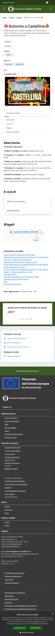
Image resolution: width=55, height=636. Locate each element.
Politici (7, 431)
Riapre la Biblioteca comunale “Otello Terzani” (19, 255)
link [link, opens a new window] (47, 624)
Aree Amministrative (12, 421)
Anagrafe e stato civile (12, 447)
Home (4, 17)
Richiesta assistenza (12, 583)
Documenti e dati (11, 437)
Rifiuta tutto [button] (36, 628)
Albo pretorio (9, 596)
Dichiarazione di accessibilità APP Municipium (20, 609)
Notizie (19, 17)
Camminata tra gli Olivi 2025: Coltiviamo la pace (20, 262)
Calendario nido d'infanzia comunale (16, 279)
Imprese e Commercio (12, 457)
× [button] (52, 614)
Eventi (7, 525)
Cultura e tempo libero (12, 450)
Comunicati (9, 510)
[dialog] (27, 624)
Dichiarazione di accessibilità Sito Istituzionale (21, 605)
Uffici (6, 424)
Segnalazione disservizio (13, 576)
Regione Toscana (9, 2)
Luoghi (7, 522)
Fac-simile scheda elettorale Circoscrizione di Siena (21, 277)
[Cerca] (50, 9)
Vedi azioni (9, 46)
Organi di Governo (11, 418)
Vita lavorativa (10, 454)
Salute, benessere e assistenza (15, 491)
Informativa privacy (11, 599)
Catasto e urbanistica (12, 463)
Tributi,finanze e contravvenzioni (16, 484)
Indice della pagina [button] (13, 113)
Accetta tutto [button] (19, 628)
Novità (11, 17)
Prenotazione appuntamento (14, 573)
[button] (27, 633)
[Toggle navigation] (4, 9)
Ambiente (8, 487)
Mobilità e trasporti (11, 468)
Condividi (8, 42)
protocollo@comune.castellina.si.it (18, 551)
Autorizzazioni (10, 494)
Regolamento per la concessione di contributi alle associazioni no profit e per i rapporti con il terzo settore (26, 258)
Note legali (8, 602)
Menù (6, 281)
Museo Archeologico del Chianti (27, 371)
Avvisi (7, 513)
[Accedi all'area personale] (47, 2)
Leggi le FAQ (9, 579)
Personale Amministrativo (14, 434)
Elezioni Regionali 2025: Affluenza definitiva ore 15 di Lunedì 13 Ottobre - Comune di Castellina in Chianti (26, 270)
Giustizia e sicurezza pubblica (15, 481)
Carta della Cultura (10, 274)
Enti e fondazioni (10, 427)
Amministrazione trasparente (15, 592)
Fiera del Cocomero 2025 (12, 284)
